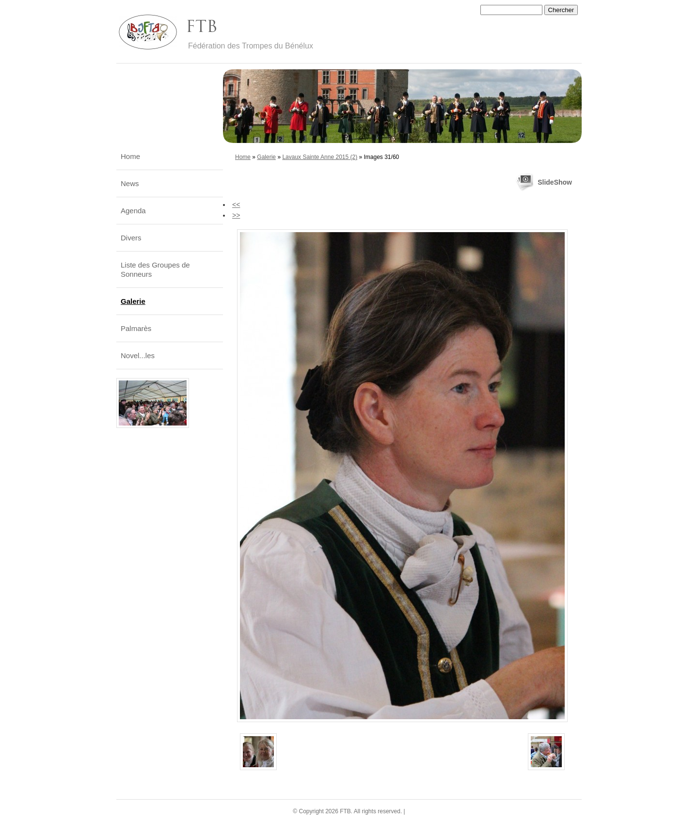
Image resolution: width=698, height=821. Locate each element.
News (130, 183)
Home (243, 157)
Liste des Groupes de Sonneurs (155, 269)
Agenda (133, 210)
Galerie (266, 157)
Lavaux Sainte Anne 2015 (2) (319, 157)
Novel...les (138, 355)
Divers (131, 238)
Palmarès (136, 328)
